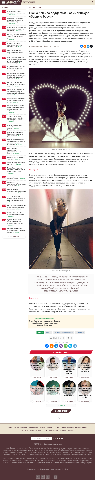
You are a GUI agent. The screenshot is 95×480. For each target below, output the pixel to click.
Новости (12, 427)
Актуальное (29, 2)
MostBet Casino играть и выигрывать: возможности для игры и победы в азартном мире (16, 60)
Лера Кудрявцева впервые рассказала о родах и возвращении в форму (85, 393)
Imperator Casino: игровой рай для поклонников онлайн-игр (16, 68)
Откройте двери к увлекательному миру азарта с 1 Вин (16, 45)
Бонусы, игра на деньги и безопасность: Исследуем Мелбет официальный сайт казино (16, 76)
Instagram (33, 169)
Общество (33, 427)
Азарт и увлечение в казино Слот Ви (16, 178)
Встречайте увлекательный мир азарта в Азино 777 (16, 184)
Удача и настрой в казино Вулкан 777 (16, 163)
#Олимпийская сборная (64, 333)
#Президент (80, 333)
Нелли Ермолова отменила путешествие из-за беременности (37, 391)
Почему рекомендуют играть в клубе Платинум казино (16, 230)
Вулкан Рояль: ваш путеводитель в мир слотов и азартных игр (15, 222)
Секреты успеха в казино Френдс (16, 158)
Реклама (71, 430)
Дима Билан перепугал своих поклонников (53, 365)
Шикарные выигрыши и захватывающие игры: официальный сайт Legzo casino (16, 92)
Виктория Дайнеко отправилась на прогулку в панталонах (69, 392)
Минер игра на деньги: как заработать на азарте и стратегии (16, 29)
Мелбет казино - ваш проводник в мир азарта (15, 214)
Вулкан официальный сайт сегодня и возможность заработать (16, 207)
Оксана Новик (36, 46)
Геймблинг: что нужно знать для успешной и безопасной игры (15, 21)
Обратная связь (36, 430)
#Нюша (48, 333)
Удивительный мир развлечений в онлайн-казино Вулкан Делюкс (15, 119)
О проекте (24, 430)
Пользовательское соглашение (55, 430)
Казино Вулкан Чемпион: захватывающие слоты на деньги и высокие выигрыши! (16, 142)
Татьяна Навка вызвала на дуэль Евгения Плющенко (37, 366)
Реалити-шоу (81, 427)
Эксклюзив (35, 7)
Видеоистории (67, 427)
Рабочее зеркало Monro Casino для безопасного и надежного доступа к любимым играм (16, 109)
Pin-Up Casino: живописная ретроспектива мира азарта (14, 151)
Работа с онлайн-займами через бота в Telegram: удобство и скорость (16, 37)
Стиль (42, 427)
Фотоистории (53, 427)
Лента (5, 7)
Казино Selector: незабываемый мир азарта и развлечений (16, 191)
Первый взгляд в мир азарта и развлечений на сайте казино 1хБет (16, 170)
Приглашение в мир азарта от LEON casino (15, 52)
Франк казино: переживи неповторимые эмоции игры (15, 100)
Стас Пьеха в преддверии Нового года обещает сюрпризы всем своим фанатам (44, 323)
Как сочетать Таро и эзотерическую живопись (16, 13)
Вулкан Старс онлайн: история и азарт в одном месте (16, 84)
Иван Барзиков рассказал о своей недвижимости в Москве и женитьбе (69, 368)
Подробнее (37, 377)
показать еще (61, 405)
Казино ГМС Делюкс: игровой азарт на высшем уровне (16, 127)
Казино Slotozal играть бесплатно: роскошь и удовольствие (15, 134)
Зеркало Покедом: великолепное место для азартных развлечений (16, 199)
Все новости (13, 237)
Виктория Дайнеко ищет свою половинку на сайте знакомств (84, 367)
